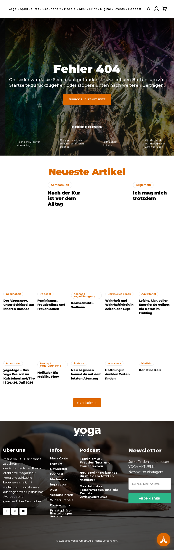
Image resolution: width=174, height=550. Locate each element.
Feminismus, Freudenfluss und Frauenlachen (51, 304)
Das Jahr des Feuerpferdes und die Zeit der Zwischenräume (99, 491)
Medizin (146, 363)
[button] (149, 9)
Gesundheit (13, 293)
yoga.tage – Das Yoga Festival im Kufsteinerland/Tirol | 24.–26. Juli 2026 (18, 376)
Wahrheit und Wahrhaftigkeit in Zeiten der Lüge (155, 143)
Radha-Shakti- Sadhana (110, 144)
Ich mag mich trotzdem (149, 195)
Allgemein (143, 185)
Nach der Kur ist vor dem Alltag (28, 144)
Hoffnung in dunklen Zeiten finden (117, 374)
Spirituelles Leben (119, 293)
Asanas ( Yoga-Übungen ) (84, 295)
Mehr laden (87, 402)
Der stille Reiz (149, 370)
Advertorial (148, 293)
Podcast (45, 293)
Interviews (114, 363)
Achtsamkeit (60, 185)
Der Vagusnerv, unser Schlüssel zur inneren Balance (72, 143)
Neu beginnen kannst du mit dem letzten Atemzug (86, 374)
